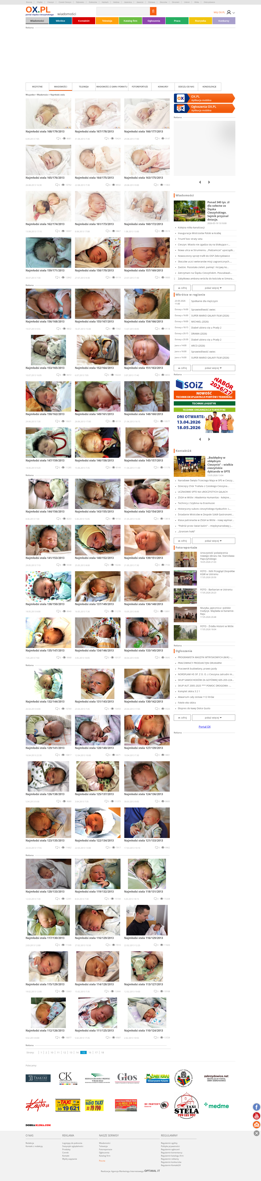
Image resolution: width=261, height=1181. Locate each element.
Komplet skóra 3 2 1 (189, 691)
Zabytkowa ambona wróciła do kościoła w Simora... (206, 278)
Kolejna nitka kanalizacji (191, 227)
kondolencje (209, 86)
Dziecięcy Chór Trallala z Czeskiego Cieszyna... (203, 486)
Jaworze (139, 2)
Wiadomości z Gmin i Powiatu (111, 86)
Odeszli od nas (186, 86)
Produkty (66, 1149)
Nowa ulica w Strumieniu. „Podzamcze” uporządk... (206, 250)
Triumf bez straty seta (190, 238)
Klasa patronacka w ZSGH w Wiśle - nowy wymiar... (206, 520)
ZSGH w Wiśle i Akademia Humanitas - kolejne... (204, 497)
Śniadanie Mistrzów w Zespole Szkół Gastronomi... (206, 514)
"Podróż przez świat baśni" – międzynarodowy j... (205, 525)
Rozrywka (200, 21)
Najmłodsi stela (57, 94)
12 (64, 1052)
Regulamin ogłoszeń (170, 1149)
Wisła (196, 2)
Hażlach (105, 2)
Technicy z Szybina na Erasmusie (196, 503)
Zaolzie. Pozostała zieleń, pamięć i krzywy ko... (203, 267)
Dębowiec (80, 2)
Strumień (175, 2)
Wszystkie (37, 86)
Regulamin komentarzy (171, 1152)
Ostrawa (151, 2)
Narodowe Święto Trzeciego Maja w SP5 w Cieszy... (206, 480)
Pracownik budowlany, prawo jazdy (197, 668)
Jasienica (128, 2)
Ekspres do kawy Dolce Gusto (194, 708)
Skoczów (163, 2)
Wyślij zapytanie (69, 1158)
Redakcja (30, 1143)
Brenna (29, 2)
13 (71, 1052)
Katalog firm (130, 21)
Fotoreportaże (140, 86)
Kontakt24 (84, 21)
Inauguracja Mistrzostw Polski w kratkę (199, 233)
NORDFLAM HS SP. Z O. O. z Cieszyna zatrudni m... (206, 674)
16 (90, 1052)
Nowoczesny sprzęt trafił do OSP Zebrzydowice (204, 255)
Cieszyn (50, 2)
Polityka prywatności (170, 1146)
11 (58, 1052)
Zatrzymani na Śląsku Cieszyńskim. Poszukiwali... (205, 272)
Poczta (102, 1160)
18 (102, 1052)
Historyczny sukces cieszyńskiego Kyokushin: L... (204, 508)
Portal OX (205, 727)
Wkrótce (60, 21)
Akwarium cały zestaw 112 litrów (196, 697)
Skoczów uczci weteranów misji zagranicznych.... (205, 261)
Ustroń (186, 2)
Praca (177, 21)
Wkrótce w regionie (190, 294)
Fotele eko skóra (187, 702)
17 (96, 1052)
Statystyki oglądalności (72, 1146)
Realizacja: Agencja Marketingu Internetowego (130, 1171)
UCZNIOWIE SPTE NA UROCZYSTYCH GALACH (203, 491)
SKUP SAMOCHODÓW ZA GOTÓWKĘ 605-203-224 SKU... (205, 680)
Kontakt (65, 1155)
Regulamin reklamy (170, 1158)
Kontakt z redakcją (34, 1146)
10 (52, 1052)
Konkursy (224, 21)
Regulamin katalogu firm (172, 1155)
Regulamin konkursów (171, 1162)
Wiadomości (37, 21)
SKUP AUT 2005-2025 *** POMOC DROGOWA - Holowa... (203, 685)
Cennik (65, 1152)
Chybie (39, 2)
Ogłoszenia (154, 21)
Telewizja (107, 21)
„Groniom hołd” (186, 531)
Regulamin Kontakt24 (171, 1165)
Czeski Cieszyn (65, 2)
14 (77, 1052)
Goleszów (93, 2)
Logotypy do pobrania (72, 1143)
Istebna (116, 2)
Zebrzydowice (209, 2)
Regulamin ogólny (169, 1143)
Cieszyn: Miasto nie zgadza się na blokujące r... (204, 244)
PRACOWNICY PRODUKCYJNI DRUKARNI (200, 662)
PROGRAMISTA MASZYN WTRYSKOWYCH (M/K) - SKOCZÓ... (204, 657)
